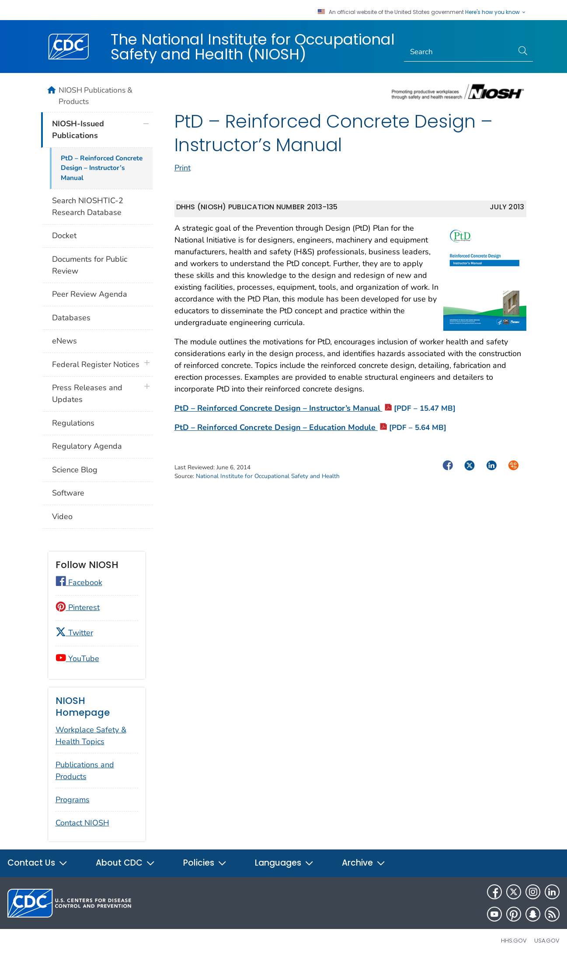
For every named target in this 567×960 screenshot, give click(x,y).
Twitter (74, 632)
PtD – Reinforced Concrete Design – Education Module (310, 427)
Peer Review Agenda (89, 294)
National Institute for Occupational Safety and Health (268, 476)
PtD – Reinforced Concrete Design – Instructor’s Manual (315, 408)
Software (68, 493)
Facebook (79, 582)
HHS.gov (514, 940)
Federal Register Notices (95, 364)
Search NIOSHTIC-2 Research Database (87, 206)
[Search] (459, 52)
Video (62, 516)
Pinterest (78, 607)
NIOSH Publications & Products (95, 96)
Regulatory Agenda (87, 446)
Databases (71, 317)
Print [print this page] (182, 168)
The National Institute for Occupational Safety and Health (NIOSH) (253, 47)
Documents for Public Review (89, 265)
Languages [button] (284, 863)
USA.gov (547, 940)
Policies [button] (205, 863)
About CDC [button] (125, 863)
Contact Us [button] (37, 863)
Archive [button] (364, 863)
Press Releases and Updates (87, 393)
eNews (64, 341)
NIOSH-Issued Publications (78, 129)
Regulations (73, 423)
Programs (73, 799)
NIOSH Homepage (83, 706)
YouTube (77, 658)
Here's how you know (495, 12)
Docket (64, 235)
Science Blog (74, 469)
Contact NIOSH (82, 823)
